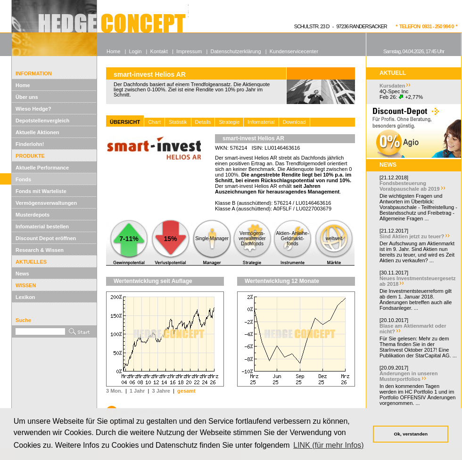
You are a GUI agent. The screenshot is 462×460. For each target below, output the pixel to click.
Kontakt (159, 51)
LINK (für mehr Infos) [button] (328, 445)
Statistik (178, 122)
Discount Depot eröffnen (46, 238)
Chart (154, 122)
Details (203, 122)
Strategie (229, 122)
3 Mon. (114, 391)
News (22, 273)
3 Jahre (161, 391)
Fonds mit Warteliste (41, 191)
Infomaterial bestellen (42, 226)
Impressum (189, 51)
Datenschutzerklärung (236, 51)
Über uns (27, 97)
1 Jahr (137, 391)
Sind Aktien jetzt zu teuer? (412, 236)
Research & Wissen (40, 250)
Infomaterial (261, 122)
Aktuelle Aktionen (37, 132)
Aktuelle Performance (42, 167)
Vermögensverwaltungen (46, 203)
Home (23, 85)
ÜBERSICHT (125, 122)
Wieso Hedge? (33, 109)
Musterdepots (33, 215)
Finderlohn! (30, 144)
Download (294, 122)
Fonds (23, 179)
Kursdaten (392, 86)
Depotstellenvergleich (42, 120)
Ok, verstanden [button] (411, 433)
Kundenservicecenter (294, 51)
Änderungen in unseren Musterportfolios (408, 376)
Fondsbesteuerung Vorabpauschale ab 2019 (410, 186)
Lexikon (25, 297)
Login (135, 51)
